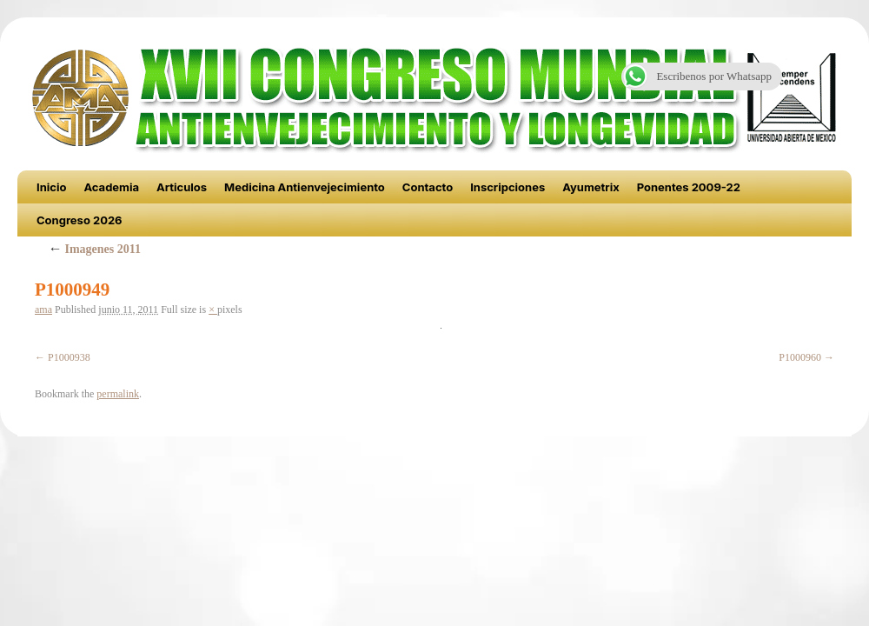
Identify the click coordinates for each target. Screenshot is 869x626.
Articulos (181, 187)
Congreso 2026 (79, 220)
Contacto (427, 187)
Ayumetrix (591, 187)
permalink (117, 394)
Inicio (51, 187)
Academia (111, 187)
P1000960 (800, 357)
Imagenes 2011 (94, 249)
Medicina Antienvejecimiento (304, 187)
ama (43, 309)
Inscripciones (507, 187)
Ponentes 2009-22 (688, 187)
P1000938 (69, 357)
